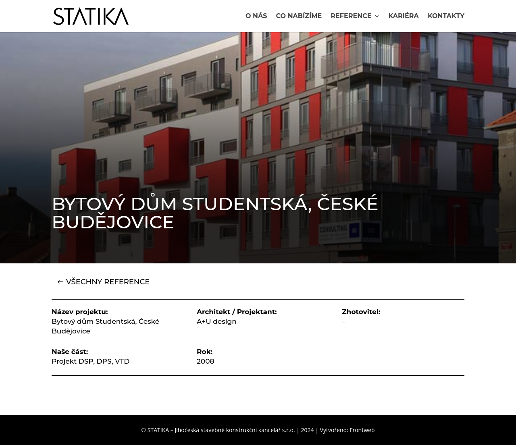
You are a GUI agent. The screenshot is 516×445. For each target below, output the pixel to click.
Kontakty (446, 16)
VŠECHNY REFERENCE (108, 281)
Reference (351, 16)
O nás (256, 16)
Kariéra (404, 16)
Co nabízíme (299, 16)
